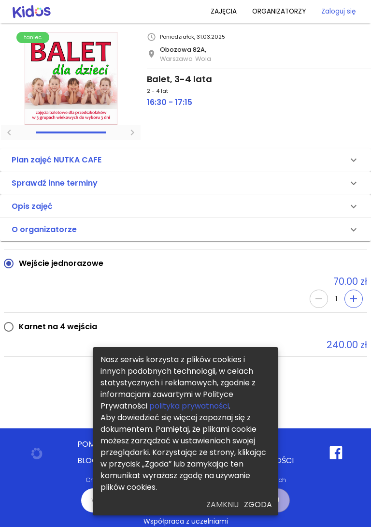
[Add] (353, 299)
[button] (185, 160)
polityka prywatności (189, 405)
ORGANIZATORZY (279, 11)
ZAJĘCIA (224, 11)
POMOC (92, 444)
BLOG (87, 460)
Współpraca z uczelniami (185, 521)
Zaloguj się (338, 11)
